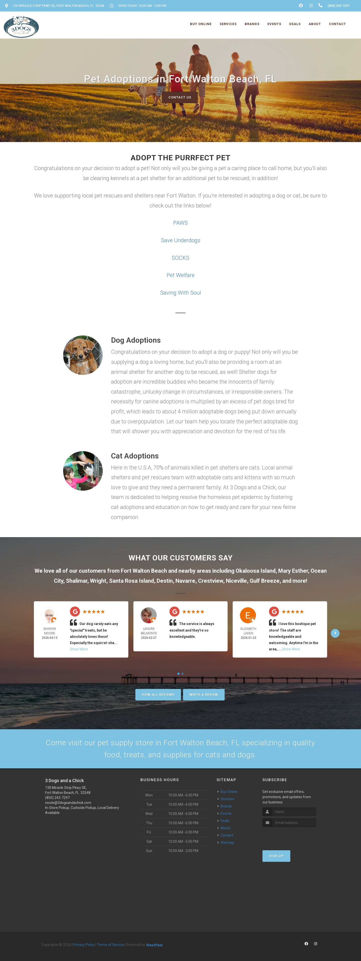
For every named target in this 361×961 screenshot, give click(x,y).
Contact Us (179, 97)
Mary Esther (293, 571)
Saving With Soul (180, 293)
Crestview (210, 581)
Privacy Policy (84, 945)
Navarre (185, 581)
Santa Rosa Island (131, 581)
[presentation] (289, 836)
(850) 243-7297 (57, 798)
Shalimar (76, 581)
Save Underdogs (180, 240)
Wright (98, 581)
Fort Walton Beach (144, 571)
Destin (165, 581)
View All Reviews (158, 694)
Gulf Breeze (265, 581)
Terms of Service (110, 945)
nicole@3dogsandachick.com (68, 803)
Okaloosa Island (256, 571)
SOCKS (180, 258)
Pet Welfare (181, 275)
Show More (79, 649)
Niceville (236, 581)
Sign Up (276, 856)
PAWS (180, 223)
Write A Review (204, 694)
